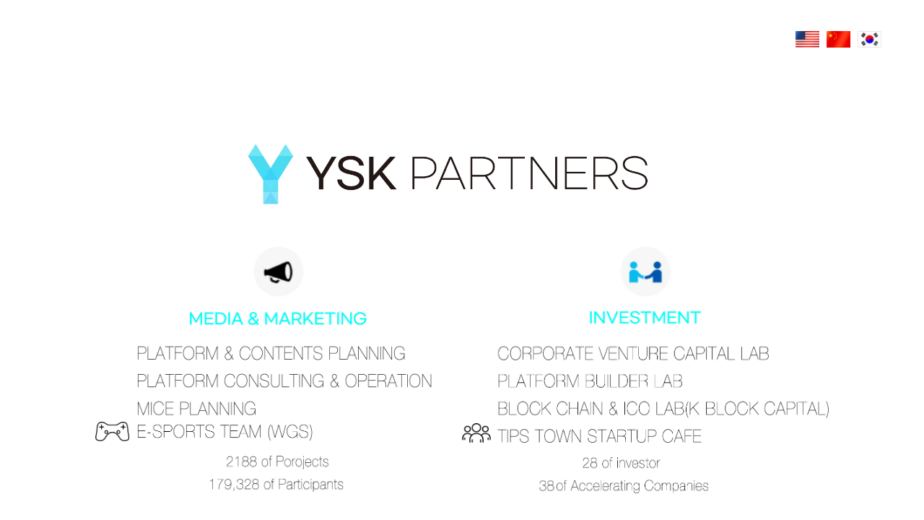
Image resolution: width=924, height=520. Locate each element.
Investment (645, 286)
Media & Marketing (278, 286)
